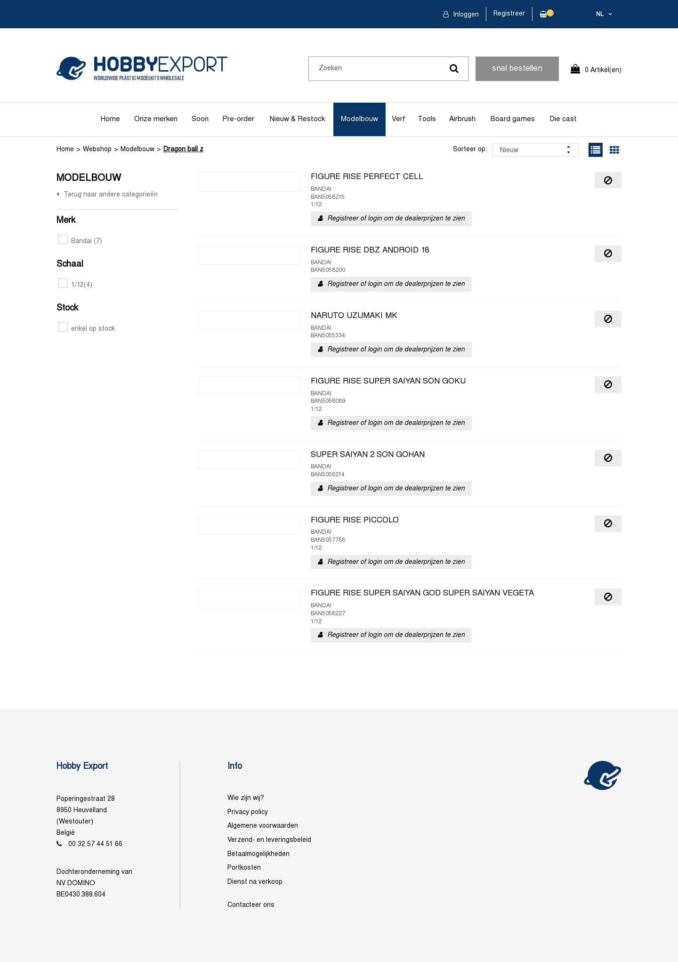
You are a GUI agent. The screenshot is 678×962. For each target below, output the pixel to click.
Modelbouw (359, 119)
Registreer (509, 14)
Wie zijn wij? (245, 798)
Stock (67, 308)
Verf (398, 119)
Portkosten (244, 868)
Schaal (69, 265)
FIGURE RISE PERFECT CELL (367, 177)
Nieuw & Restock (297, 119)
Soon (200, 119)
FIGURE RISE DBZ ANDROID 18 (370, 250)
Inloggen (465, 15)
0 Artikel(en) (603, 70)
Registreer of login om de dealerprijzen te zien (396, 219)
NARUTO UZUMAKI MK (354, 316)
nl (600, 14)
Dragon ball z (183, 150)
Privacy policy (247, 812)
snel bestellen (517, 69)
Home (110, 119)
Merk (65, 221)
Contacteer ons (250, 905)
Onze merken (156, 119)
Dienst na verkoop (254, 882)
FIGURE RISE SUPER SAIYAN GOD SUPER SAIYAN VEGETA (422, 593)
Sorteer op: (470, 150)
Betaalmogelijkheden (258, 854)
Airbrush (462, 119)
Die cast (563, 119)
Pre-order (238, 119)
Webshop (97, 150)
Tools (427, 119)
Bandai (80, 241)
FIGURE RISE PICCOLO (355, 520)
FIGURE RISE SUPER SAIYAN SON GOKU (388, 381)
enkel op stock (86, 329)
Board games (513, 119)
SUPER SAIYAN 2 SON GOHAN (368, 455)
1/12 (75, 285)
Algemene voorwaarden (262, 826)
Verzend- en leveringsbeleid (269, 840)
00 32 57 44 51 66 (95, 844)
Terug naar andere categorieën (111, 195)
